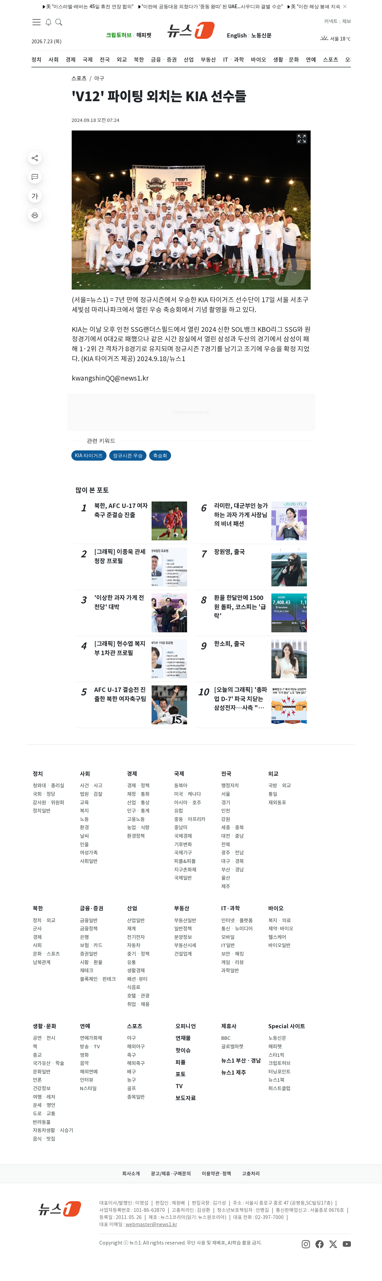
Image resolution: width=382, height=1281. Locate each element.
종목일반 (136, 1097)
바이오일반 (279, 945)
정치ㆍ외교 (44, 920)
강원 (225, 819)
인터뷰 (86, 1080)
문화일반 (42, 1072)
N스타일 (88, 1088)
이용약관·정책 (216, 1174)
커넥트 (331, 21)
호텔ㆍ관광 (138, 996)
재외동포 (277, 803)
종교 (37, 1055)
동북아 (180, 786)
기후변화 (183, 845)
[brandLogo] (191, 30)
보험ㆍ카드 (91, 945)
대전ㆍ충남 (232, 836)
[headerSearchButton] (58, 22)
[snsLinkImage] (306, 1243)
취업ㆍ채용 (138, 1004)
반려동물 (42, 1122)
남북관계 (42, 962)
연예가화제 (91, 1038)
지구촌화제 (185, 870)
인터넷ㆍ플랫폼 (237, 920)
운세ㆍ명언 (44, 1105)
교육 (84, 803)
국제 (179, 773)
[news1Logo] (59, 1209)
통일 (272, 794)
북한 (38, 908)
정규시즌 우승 (128, 455)
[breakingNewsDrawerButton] (48, 22)
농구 (131, 1080)
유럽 (178, 811)
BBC (225, 1038)
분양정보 (183, 937)
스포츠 (134, 1026)
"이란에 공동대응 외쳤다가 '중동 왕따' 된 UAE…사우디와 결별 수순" (196, 6)
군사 (37, 929)
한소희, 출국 (229, 644)
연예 (85, 1026)
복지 (84, 811)
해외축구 (136, 1063)
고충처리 (251, 1174)
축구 (131, 1055)
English (237, 35)
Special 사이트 (286, 1026)
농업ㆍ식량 (138, 827)
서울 (225, 794)
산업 (132, 908)
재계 (131, 929)
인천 (225, 811)
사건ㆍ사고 (91, 786)
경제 (132, 773)
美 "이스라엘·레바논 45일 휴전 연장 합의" (74, 6)
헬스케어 (277, 937)
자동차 (133, 945)
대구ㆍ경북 (232, 861)
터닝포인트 (279, 1072)
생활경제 (136, 971)
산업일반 (136, 920)
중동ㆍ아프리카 (190, 819)
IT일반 (228, 945)
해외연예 (89, 1072)
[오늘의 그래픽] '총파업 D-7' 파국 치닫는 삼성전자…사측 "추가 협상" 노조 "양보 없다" (240, 708)
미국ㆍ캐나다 (187, 794)
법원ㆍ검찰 (91, 794)
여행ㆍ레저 (44, 1097)
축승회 (160, 455)
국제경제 (183, 836)
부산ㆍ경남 (232, 870)
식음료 (133, 987)
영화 (84, 1055)
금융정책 (89, 929)
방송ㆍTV (90, 1047)
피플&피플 (185, 861)
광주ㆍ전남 (232, 853)
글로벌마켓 (232, 1047)
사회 (85, 773)
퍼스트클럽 (279, 1088)
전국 (226, 773)
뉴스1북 (276, 1080)
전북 (225, 845)
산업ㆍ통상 (138, 803)
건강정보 (42, 1088)
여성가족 (89, 853)
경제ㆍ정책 (138, 786)
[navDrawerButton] (36, 22)
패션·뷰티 (137, 979)
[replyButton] (35, 177)
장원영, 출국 (229, 552)
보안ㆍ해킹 (232, 954)
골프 (131, 1088)
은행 (84, 937)
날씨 (84, 836)
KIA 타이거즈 (89, 455)
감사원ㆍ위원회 (48, 803)
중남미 (180, 827)
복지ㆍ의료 (279, 920)
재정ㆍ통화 (138, 794)
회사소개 (131, 1174)
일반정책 (183, 929)
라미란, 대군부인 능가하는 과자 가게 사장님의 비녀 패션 (241, 515)
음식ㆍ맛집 (44, 1139)
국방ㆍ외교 (279, 786)
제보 (346, 21)
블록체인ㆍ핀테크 (98, 979)
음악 (84, 1063)
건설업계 (183, 954)
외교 (273, 773)
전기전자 (136, 937)
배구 (131, 1072)
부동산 (181, 908)
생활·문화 (44, 1026)
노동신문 (261, 35)
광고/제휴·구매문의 (171, 1174)
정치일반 (42, 811)
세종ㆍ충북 (232, 827)
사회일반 (89, 861)
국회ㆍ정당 (44, 794)
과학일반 (230, 971)
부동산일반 (185, 920)
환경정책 (136, 836)
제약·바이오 (280, 929)
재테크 (86, 971)
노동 (84, 819)
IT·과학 (230, 908)
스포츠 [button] (79, 78)
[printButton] (35, 215)
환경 (84, 827)
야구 (131, 1038)
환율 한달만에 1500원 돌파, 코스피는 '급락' (240, 607)
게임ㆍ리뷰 (232, 962)
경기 (225, 803)
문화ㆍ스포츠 (46, 954)
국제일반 (183, 878)
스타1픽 (276, 1055)
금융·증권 (91, 908)
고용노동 (136, 819)
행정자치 (230, 786)
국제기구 (183, 853)
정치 (38, 773)
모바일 (228, 937)
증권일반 (89, 954)
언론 (37, 1080)
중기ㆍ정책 (138, 954)
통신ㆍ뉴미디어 (237, 929)
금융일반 (89, 920)
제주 (225, 886)
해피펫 (144, 35)
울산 (225, 878)
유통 (131, 962)
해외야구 (136, 1047)
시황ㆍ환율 (91, 962)
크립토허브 (119, 35)
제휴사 (229, 1026)
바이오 (276, 908)
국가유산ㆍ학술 (48, 1063)
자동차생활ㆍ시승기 (53, 1130)
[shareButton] (35, 158)
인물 (84, 845)
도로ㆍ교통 (44, 1114)
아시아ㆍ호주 (187, 803)
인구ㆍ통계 (138, 811)
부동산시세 (185, 945)
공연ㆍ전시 (44, 1038)
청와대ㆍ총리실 (48, 786)
